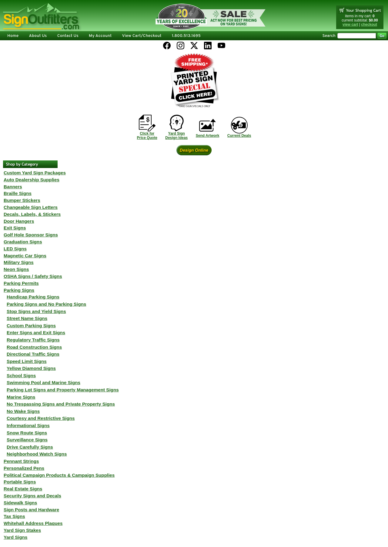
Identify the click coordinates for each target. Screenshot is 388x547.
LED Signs (15, 248)
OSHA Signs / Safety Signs (33, 276)
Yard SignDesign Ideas (176, 135)
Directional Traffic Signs (33, 354)
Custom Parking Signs (31, 325)
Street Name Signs (27, 318)
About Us (38, 35)
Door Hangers (19, 221)
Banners (13, 186)
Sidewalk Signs (20, 502)
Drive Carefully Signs (30, 447)
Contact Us (68, 35)
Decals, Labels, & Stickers (32, 214)
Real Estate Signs (23, 488)
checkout (369, 24)
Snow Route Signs (27, 432)
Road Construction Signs (34, 347)
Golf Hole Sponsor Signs (31, 234)
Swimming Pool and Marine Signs (43, 382)
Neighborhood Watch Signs (37, 453)
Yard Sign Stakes (22, 530)
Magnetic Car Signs (25, 255)
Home (12, 35)
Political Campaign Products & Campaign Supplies (59, 475)
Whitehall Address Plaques (33, 523)
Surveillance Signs (27, 439)
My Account (100, 35)
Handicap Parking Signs (33, 296)
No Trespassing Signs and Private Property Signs (61, 404)
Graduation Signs (23, 241)
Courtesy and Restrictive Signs (41, 418)
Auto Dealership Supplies (31, 179)
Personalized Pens (24, 468)
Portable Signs (20, 481)
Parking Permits (21, 283)
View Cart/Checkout (141, 35)
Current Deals (239, 135)
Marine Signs (21, 397)
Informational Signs (28, 425)
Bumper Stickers (22, 200)
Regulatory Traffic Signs (33, 339)
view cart (350, 24)
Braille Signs (18, 193)
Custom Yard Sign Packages (35, 172)
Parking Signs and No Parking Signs (46, 304)
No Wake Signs (23, 411)
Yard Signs (16, 537)
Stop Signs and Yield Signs (36, 311)
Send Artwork (207, 135)
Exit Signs (15, 227)
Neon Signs (16, 269)
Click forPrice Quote (147, 135)
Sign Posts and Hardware (31, 509)
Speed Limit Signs (27, 361)
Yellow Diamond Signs (31, 368)
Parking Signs (19, 290)
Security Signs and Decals (32, 495)
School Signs (21, 375)
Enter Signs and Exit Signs (36, 332)
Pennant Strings (21, 461)
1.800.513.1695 (186, 35)
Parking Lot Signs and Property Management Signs (63, 389)
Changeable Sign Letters (31, 207)
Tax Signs (14, 516)
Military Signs (19, 262)
